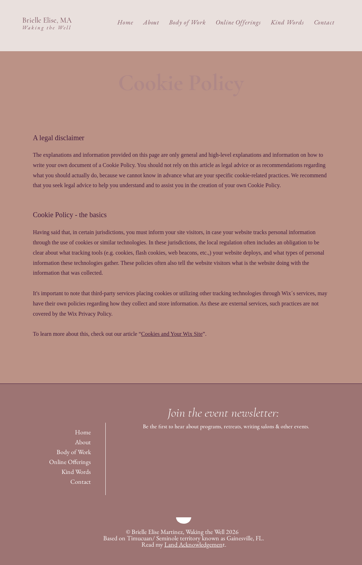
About (83, 442)
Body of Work (74, 452)
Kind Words (76, 472)
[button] (151, 22)
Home (83, 432)
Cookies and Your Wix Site (172, 334)
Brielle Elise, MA (47, 20)
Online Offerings (70, 462)
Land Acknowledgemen (193, 544)
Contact (80, 481)
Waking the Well (46, 27)
